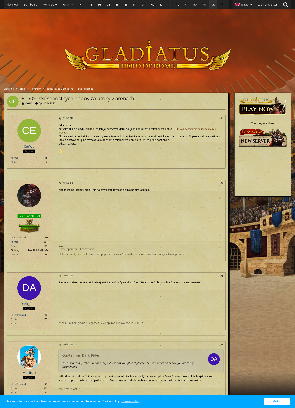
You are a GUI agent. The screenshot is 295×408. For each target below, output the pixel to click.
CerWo (29, 103)
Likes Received (18, 237)
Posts (13, 162)
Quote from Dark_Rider (80, 355)
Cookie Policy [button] (130, 401)
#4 (221, 344)
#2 (221, 183)
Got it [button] (276, 401)
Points (14, 157)
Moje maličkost (68, 389)
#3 (221, 275)
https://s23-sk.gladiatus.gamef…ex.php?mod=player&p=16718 (99, 323)
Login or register (267, 4)
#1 (221, 118)
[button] (116, 4)
